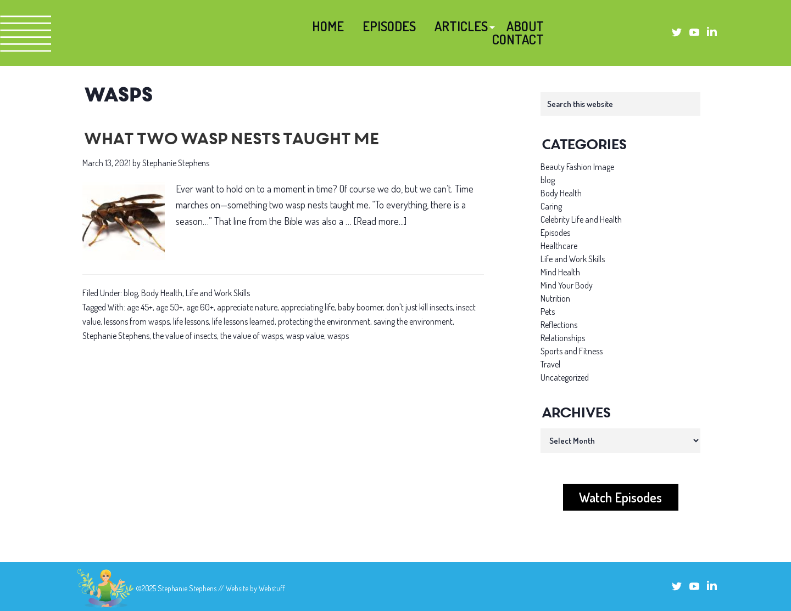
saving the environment (413, 321)
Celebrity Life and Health (581, 219)
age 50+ (169, 307)
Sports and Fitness (572, 351)
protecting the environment (324, 321)
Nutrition (555, 298)
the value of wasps (251, 335)
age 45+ (140, 307)
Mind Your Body (567, 285)
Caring (551, 206)
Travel (550, 364)
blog (131, 292)
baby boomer (360, 307)
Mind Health (560, 272)
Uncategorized (565, 377)
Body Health (161, 292)
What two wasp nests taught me (229, 140)
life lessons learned (243, 321)
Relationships (563, 337)
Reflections (559, 324)
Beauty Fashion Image (577, 166)
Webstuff (272, 588)
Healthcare (559, 245)
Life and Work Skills (218, 292)
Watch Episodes (620, 497)
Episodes (555, 232)
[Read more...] (380, 221)
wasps (338, 335)
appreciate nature (247, 307)
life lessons (191, 321)
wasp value (305, 335)
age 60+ (200, 307)
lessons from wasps (137, 321)
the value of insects (185, 335)
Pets (548, 311)
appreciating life (308, 307)
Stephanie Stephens (115, 335)
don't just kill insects (419, 307)
